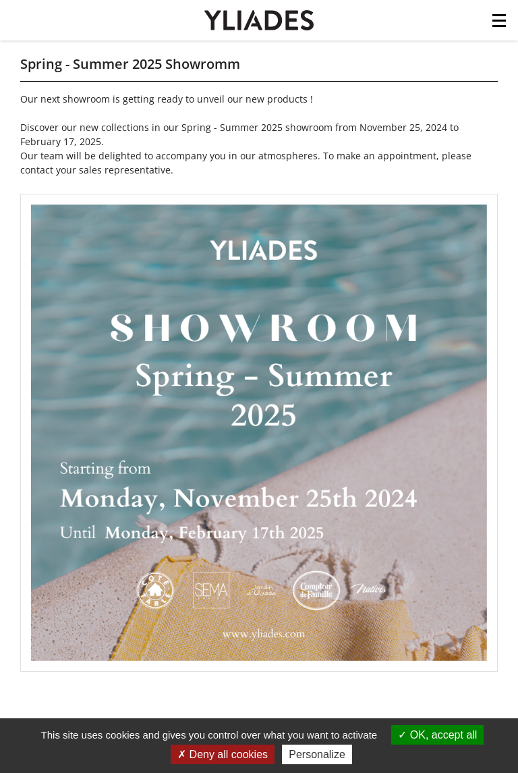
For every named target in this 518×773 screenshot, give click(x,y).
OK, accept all (437, 735)
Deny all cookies (222, 754)
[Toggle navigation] (499, 24)
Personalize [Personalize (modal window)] (317, 754)
